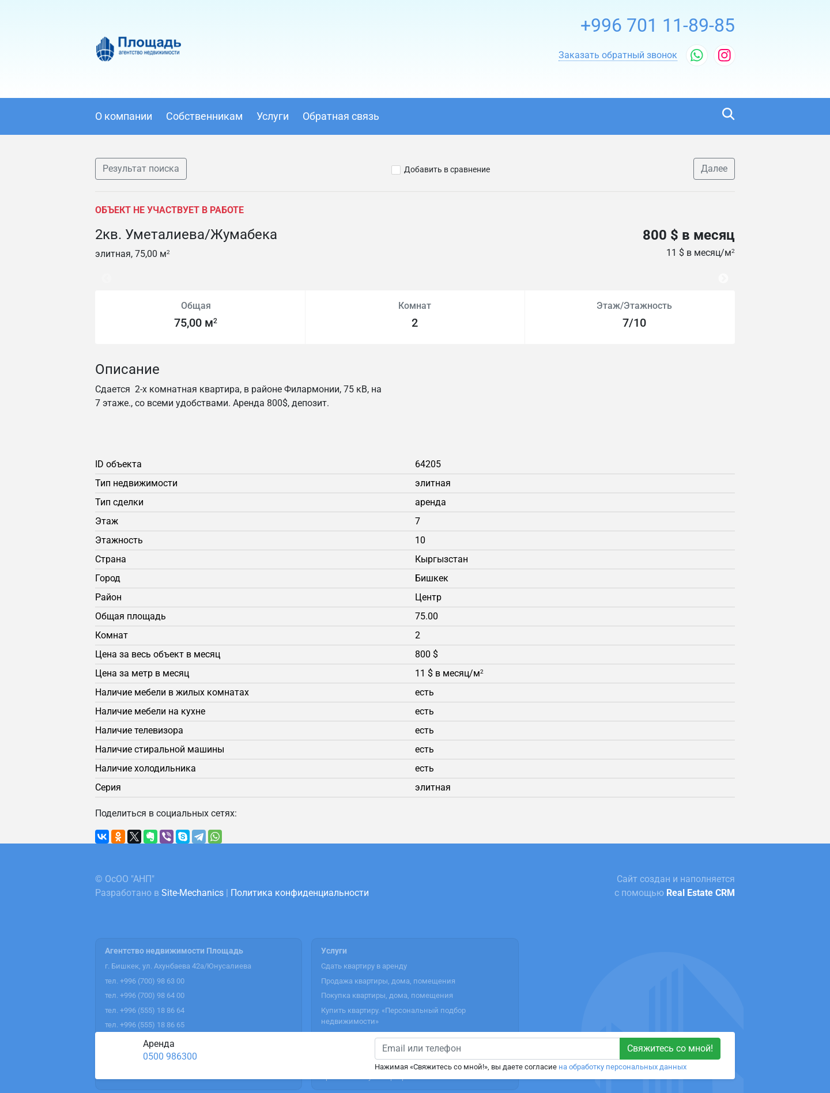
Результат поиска (141, 168)
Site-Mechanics (192, 892)
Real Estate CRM (700, 892)
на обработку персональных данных (622, 1066)
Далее (714, 168)
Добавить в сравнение (447, 169)
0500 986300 (170, 1056)
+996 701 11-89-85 (657, 25)
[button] (618, 55)
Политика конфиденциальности (300, 892)
